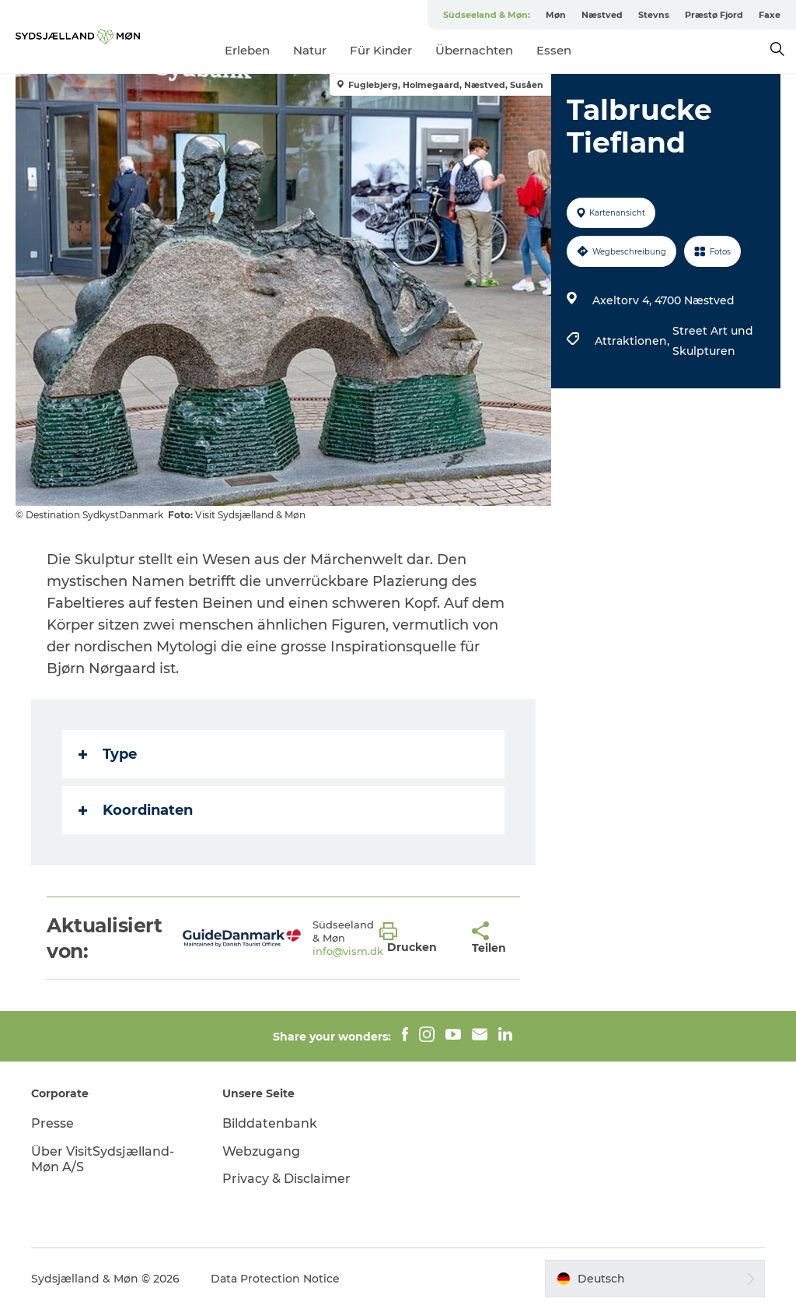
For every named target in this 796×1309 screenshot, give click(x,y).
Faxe (769, 14)
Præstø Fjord (714, 14)
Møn (556, 14)
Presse (52, 1123)
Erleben (247, 50)
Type (108, 754)
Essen (553, 50)
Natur (309, 50)
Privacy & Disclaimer (286, 1178)
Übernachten (474, 50)
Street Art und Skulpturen (712, 341)
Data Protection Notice (275, 1279)
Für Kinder (381, 50)
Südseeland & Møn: (486, 14)
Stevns (653, 14)
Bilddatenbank (269, 1123)
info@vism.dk (347, 951)
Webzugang (261, 1151)
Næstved (602, 14)
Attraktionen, (633, 341)
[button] (414, 938)
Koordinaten (136, 810)
